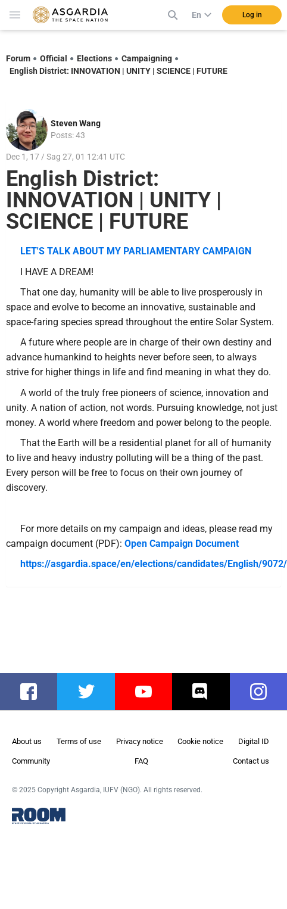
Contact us (251, 761)
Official (53, 58)
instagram (264, 691)
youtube (149, 691)
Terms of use (79, 741)
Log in (252, 15)
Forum (18, 58)
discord (205, 691)
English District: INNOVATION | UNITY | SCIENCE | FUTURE (118, 71)
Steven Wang (76, 123)
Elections (94, 58)
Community (31, 761)
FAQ (141, 761)
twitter (89, 691)
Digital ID (253, 741)
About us (27, 741)
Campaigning (146, 58)
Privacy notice (139, 741)
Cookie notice (200, 741)
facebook (34, 691)
